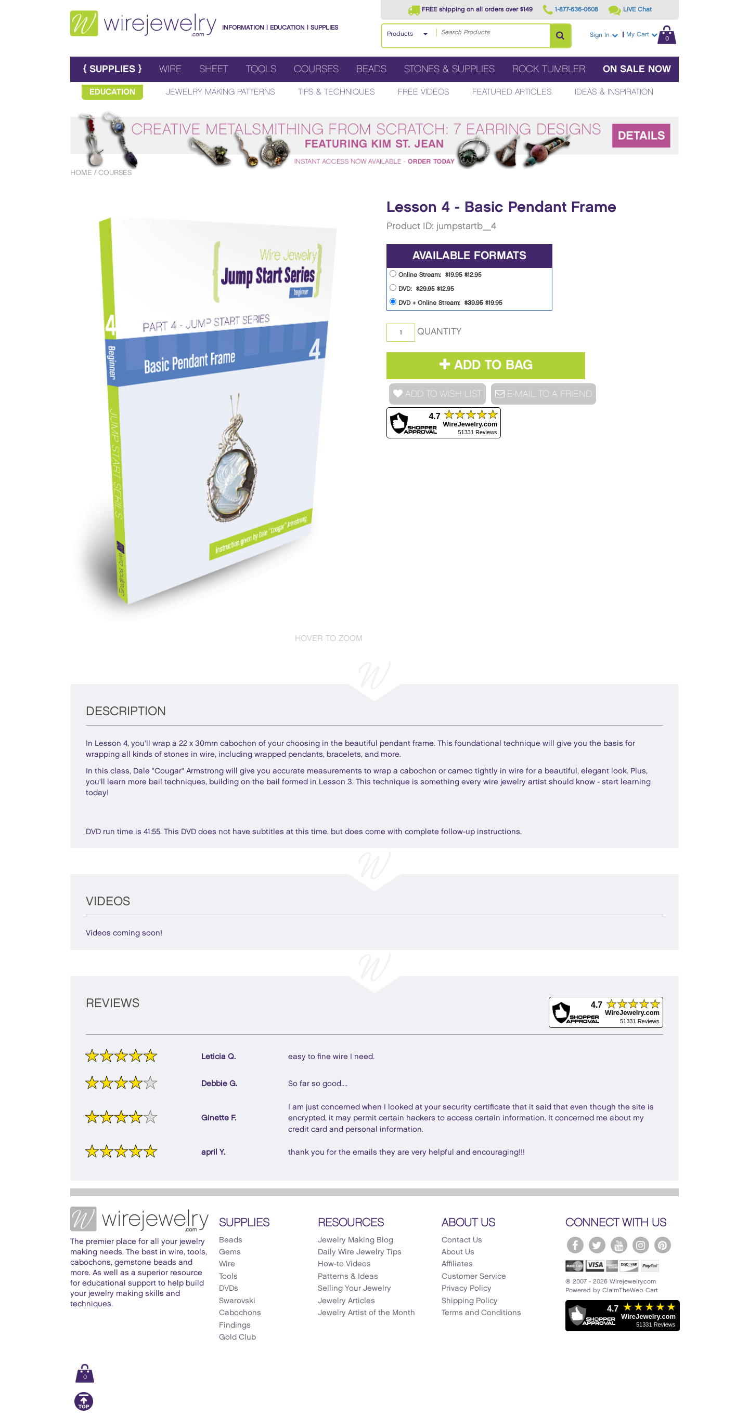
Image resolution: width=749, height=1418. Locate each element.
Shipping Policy (470, 1301)
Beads (371, 69)
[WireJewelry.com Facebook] (575, 1245)
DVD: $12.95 (422, 288)
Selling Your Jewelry (354, 1288)
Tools (261, 69)
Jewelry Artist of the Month (366, 1313)
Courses (316, 69)
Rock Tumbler (548, 69)
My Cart (651, 34)
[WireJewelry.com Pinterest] (662, 1245)
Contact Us (462, 1240)
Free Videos (423, 92)
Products (400, 34)
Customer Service (474, 1276)
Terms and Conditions (481, 1313)
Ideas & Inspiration (614, 92)
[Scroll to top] (83, 1409)
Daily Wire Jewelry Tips (360, 1252)
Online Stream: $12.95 (436, 274)
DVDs (228, 1288)
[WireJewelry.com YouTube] (619, 1245)
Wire (170, 69)
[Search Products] (560, 35)
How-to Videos (344, 1264)
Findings (235, 1325)
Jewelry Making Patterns (220, 92)
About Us (458, 1252)
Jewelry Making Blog (355, 1240)
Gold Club (237, 1337)
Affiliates (457, 1264)
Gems (230, 1252)
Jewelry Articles (346, 1301)
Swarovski (237, 1301)
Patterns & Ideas (348, 1276)
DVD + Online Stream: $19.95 (446, 302)
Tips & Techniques (336, 92)
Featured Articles (512, 92)
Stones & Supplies (449, 69)
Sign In (604, 35)
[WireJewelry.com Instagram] (640, 1245)
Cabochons (240, 1313)
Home (81, 172)
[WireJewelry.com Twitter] (597, 1245)
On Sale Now (637, 69)
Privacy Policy (467, 1288)
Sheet (213, 69)
